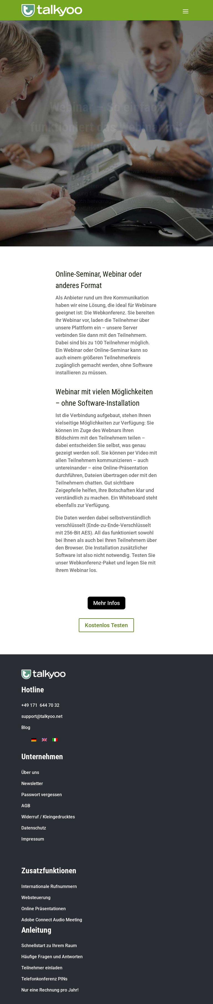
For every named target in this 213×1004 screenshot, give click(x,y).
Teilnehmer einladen (41, 967)
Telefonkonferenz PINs (44, 979)
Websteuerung (35, 897)
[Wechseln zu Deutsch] (34, 739)
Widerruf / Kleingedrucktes (48, 816)
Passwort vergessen (41, 794)
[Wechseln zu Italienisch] (55, 739)
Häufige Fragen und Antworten (52, 956)
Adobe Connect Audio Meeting (51, 919)
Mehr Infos (106, 603)
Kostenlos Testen (106, 625)
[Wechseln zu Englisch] (44, 739)
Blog (25, 727)
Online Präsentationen (43, 908)
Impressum (32, 839)
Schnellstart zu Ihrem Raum (49, 945)
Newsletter (32, 783)
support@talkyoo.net (41, 716)
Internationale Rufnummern (49, 886)
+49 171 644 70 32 (40, 705)
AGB (25, 805)
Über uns (30, 772)
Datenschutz (33, 828)
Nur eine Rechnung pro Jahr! (49, 990)
